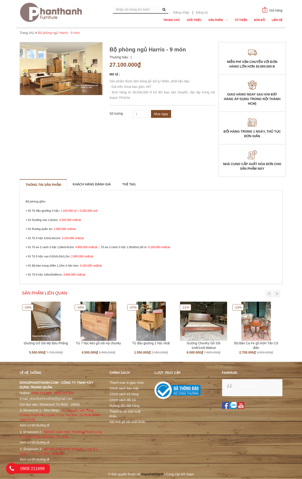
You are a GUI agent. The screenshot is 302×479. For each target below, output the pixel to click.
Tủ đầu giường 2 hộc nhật (151, 343)
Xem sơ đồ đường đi (34, 425)
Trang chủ (27, 33)
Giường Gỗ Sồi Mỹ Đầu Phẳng (46, 343)
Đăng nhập (181, 12)
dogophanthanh (248, 386)
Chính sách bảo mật (124, 388)
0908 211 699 (41, 393)
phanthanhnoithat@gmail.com (51, 399)
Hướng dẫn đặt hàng (124, 406)
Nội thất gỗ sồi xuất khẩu (127, 422)
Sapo (190, 474)
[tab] (43, 184)
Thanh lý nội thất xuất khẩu (125, 414)
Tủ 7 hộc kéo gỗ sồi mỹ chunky (98, 343)
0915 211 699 (64, 393)
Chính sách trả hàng (124, 394)
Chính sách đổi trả (123, 400)
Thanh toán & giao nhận (127, 382)
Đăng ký (202, 12)
